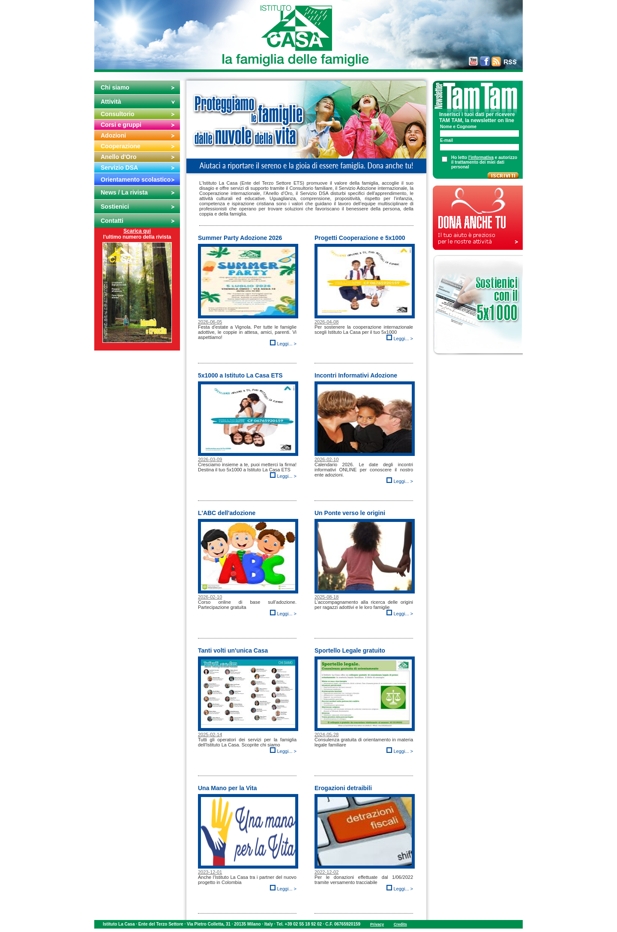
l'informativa (481, 157)
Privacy (377, 924)
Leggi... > (287, 343)
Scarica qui (137, 231)
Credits (400, 924)
